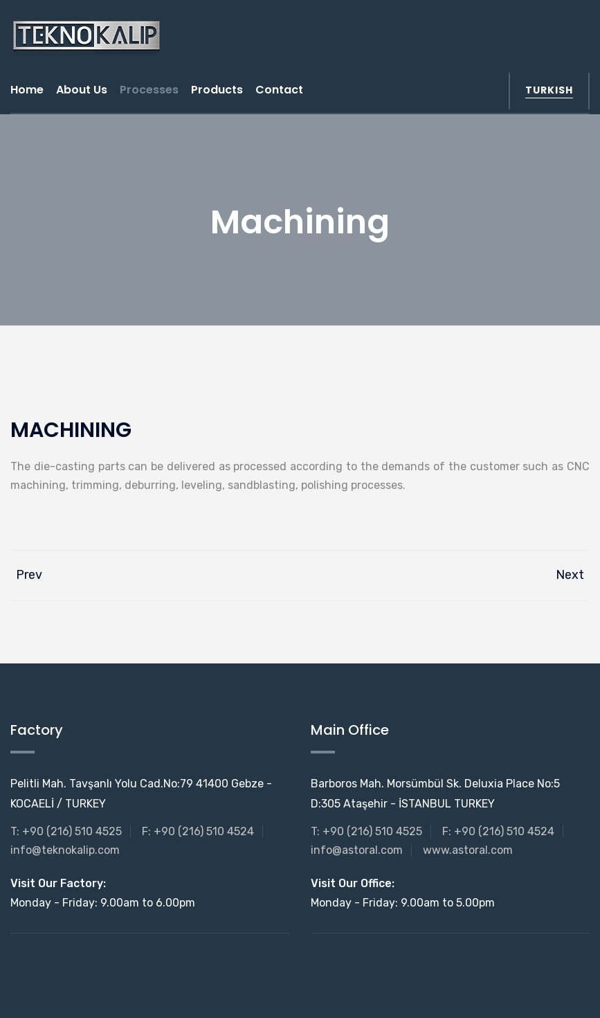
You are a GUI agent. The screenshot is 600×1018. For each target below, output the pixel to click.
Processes (149, 90)
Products (217, 90)
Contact (279, 90)
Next (573, 574)
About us (81, 90)
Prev (26, 574)
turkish (549, 90)
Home (27, 90)
